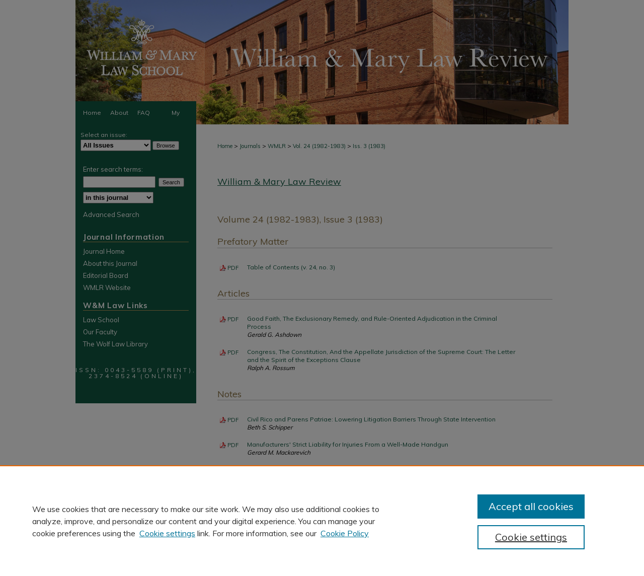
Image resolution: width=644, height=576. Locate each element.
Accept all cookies (531, 506)
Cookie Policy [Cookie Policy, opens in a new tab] (344, 533)
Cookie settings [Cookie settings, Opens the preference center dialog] (531, 537)
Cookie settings (167, 533)
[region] (322, 520)
